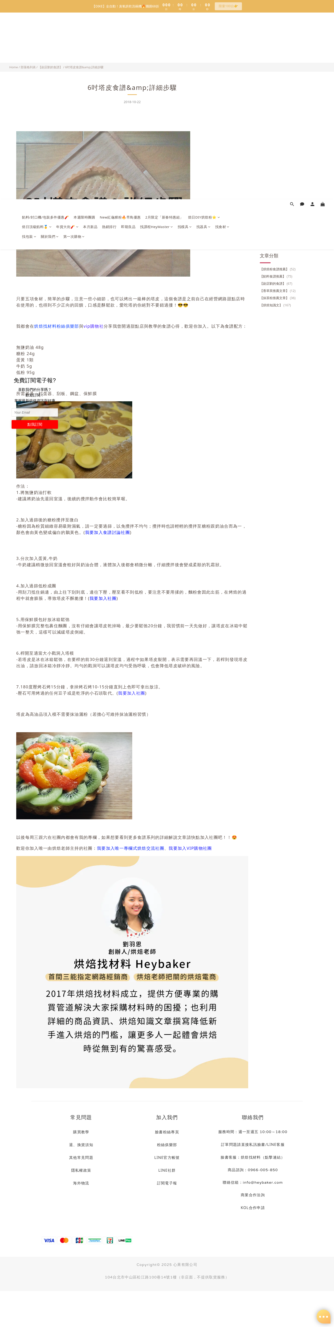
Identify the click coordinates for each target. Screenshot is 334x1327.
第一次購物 (74, 49)
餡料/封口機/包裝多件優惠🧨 (45, 30)
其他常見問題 (81, 1157)
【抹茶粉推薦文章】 (277, 126)
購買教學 (81, 1131)
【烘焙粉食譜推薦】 (277, 97)
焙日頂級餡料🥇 (36, 40)
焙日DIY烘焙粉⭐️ (204, 30)
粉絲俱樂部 (167, 1144)
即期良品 (128, 40)
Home (13, 67)
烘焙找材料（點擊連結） (263, 1157)
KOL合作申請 (253, 1207)
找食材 (222, 40)
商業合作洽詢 (253, 1194)
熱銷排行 (109, 40)
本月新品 (90, 40)
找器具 (203, 40)
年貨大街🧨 (67, 40)
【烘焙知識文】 (275, 133)
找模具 (185, 40)
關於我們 (50, 49)
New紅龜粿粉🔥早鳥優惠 (120, 30)
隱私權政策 (81, 1170)
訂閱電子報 (167, 1183)
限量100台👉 (228, 6)
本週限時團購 (84, 30)
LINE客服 (276, 1144)
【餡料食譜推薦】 (276, 104)
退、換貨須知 (81, 1144)
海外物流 (81, 1183)
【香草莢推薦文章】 (277, 119)
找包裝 (29, 49)
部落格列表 (28, 67)
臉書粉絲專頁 (167, 1131)
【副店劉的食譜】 (50, 67)
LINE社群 (167, 1170)
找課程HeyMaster (156, 40)
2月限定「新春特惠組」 (164, 30)
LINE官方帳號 (167, 1157)
